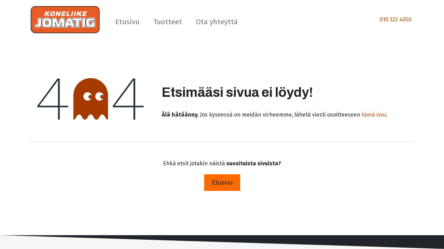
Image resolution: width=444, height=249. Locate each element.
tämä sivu (374, 114)
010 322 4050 (395, 19)
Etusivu (222, 182)
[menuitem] (127, 23)
